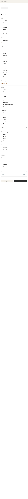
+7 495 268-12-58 (5, 476)
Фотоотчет (13, 411)
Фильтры (4, 11)
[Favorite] (12, 32)
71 (17, 403)
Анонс (7, 411)
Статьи (3, 411)
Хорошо (14, 496)
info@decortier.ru (5, 481)
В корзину (6, 31)
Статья (4, 416)
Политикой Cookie (18, 493)
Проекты (18, 411)
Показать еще (13, 399)
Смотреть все (13, 465)
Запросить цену (6, 74)
